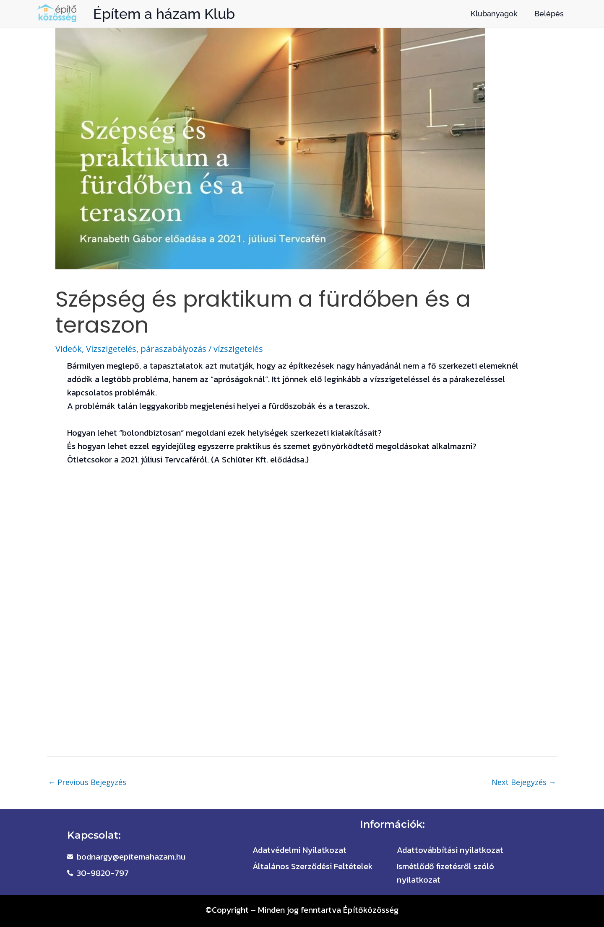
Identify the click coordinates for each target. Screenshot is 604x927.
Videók (68, 348)
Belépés (549, 13)
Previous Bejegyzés (87, 782)
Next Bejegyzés (524, 782)
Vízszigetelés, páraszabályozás (146, 348)
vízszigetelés (238, 348)
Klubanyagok (494, 13)
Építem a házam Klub (164, 13)
